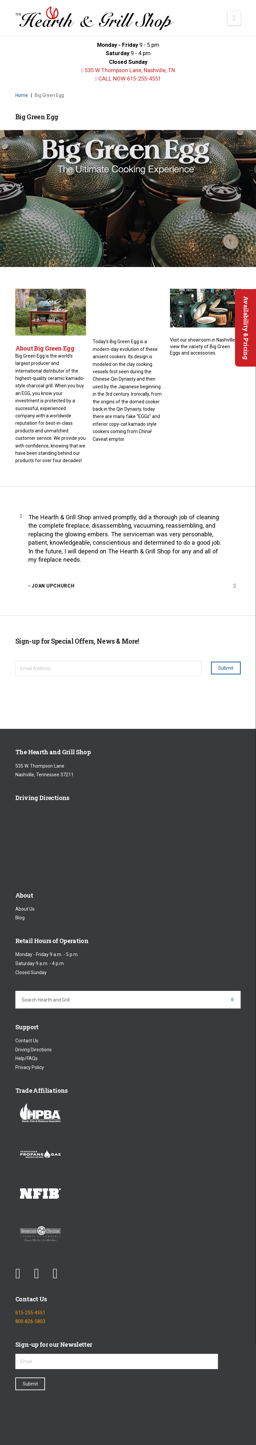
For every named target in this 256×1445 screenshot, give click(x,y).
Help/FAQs (26, 1058)
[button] (234, 18)
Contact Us (26, 1040)
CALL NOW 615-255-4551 (128, 78)
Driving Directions (33, 1049)
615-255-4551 (30, 1312)
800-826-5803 (30, 1321)
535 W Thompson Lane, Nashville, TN (128, 70)
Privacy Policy (29, 1067)
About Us (25, 909)
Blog (20, 918)
